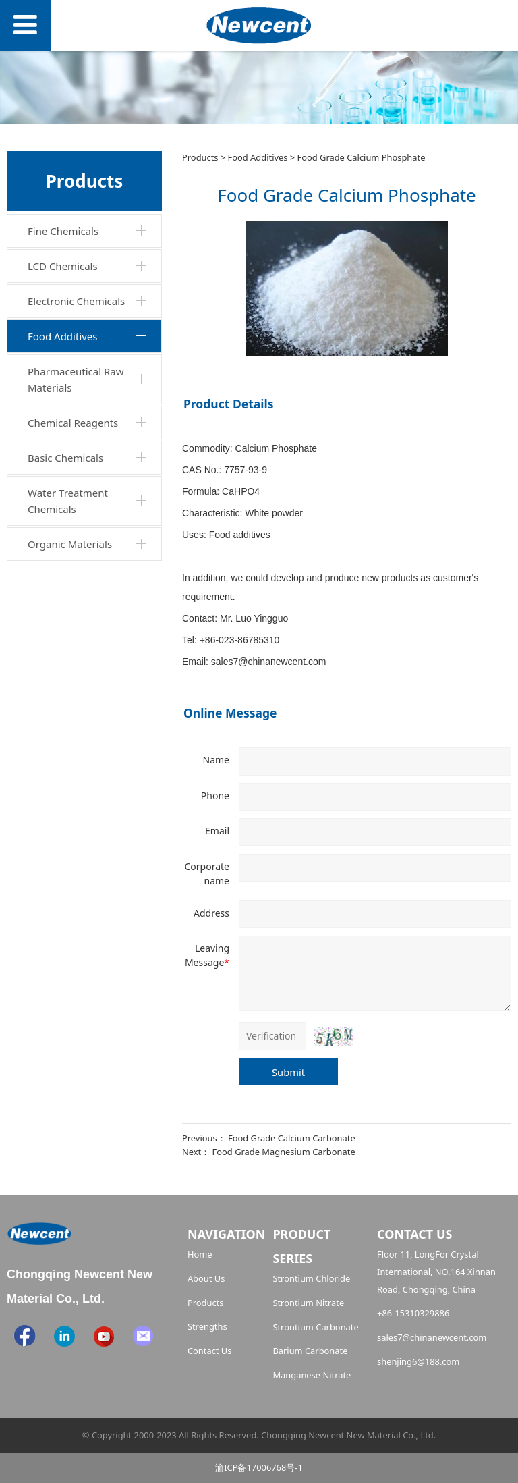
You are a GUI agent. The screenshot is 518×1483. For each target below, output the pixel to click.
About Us (206, 1278)
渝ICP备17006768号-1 (259, 1467)
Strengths (207, 1326)
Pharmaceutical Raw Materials (76, 379)
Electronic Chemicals (76, 301)
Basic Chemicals (65, 457)
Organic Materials (70, 544)
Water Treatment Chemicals (68, 501)
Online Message (230, 713)
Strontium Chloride (311, 1278)
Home (200, 1254)
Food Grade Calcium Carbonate (291, 1138)
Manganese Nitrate (311, 1375)
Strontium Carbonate (315, 1327)
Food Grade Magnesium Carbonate (283, 1151)
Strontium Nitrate (308, 1303)
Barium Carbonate (309, 1351)
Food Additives (63, 336)
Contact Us (210, 1351)
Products (200, 157)
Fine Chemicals (63, 231)
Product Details (228, 404)
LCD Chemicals (63, 266)
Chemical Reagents (73, 422)
